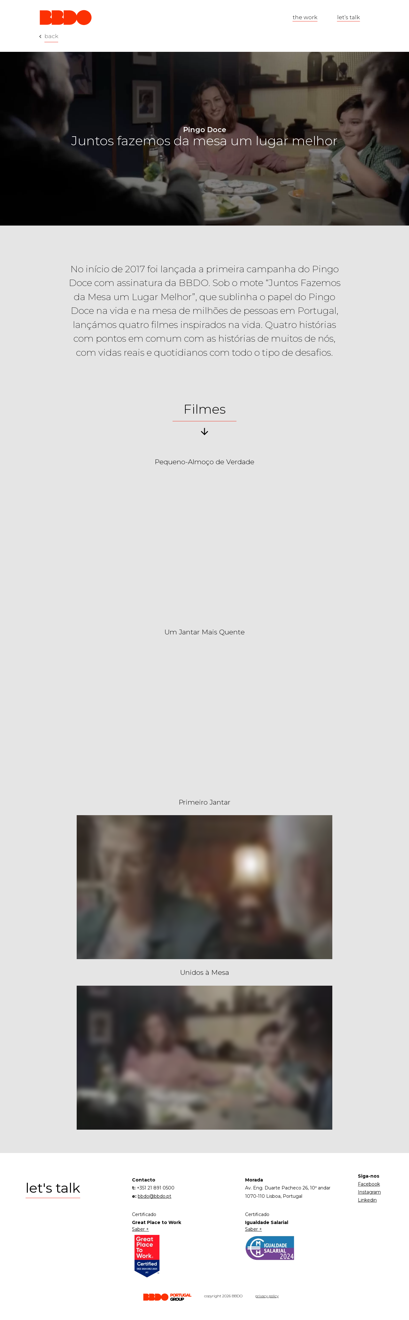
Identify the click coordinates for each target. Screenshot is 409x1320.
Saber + (140, 1229)
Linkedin (367, 1200)
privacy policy (267, 1296)
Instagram (369, 1192)
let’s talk (348, 17)
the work (305, 17)
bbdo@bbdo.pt (154, 1196)
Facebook (369, 1184)
